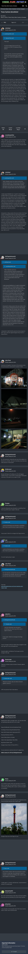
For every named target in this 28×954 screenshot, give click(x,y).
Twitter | (10, 9)
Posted (10, 30)
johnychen (8, 904)
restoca (4, 15)
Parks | (7, 9)
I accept (14, 951)
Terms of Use (5, 944)
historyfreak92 (9, 891)
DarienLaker (8, 659)
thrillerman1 (8, 469)
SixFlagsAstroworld (10, 256)
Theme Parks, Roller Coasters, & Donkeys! (17, 17)
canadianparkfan (9, 135)
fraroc (6, 779)
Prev (5, 22)
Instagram (23, 9)
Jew (6, 540)
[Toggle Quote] (3, 33)
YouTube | (19, 9)
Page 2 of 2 (14, 22)
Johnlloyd (7, 28)
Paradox (7, 503)
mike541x (7, 614)
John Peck (8, 360)
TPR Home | (3, 9)
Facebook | (14, 9)
